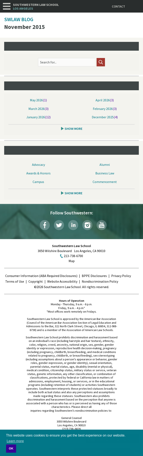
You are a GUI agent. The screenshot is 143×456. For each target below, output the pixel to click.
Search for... (48, 62)
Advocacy (38, 164)
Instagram (87, 225)
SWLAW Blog (18, 19)
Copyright (35, 281)
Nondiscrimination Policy (100, 281)
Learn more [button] (15, 441)
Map (72, 261)
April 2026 (103, 100)
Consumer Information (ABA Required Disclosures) (41, 276)
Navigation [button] (6, 6)
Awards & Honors (38, 173)
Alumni (105, 164)
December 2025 (103, 117)
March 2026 (36, 109)
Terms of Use (14, 281)
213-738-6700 (73, 256)
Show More (73, 128)
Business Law (104, 173)
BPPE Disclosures (94, 276)
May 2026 (36, 100)
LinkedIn (73, 225)
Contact (118, 6)
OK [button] (11, 448)
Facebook (45, 225)
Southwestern (36, 6)
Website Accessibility (62, 281)
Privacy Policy (121, 276)
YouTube (102, 225)
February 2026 (103, 109)
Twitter (59, 225)
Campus (38, 182)
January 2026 (35, 117)
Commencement (105, 182)
